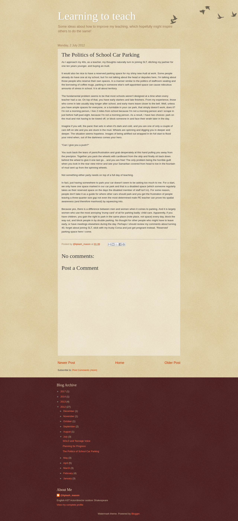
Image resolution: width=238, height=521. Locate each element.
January (67, 478)
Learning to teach (97, 16)
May (65, 457)
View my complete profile (70, 504)
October (67, 421)
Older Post (172, 363)
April (66, 463)
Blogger (135, 513)
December (69, 411)
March (66, 468)
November (69, 416)
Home (119, 363)
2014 (63, 396)
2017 (63, 391)
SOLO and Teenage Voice (76, 441)
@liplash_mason (69, 495)
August (67, 431)
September (69, 426)
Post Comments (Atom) (84, 370)
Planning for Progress (74, 446)
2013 (63, 401)
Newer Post (66, 363)
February (68, 473)
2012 (63, 406)
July (65, 436)
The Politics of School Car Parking (81, 451)
